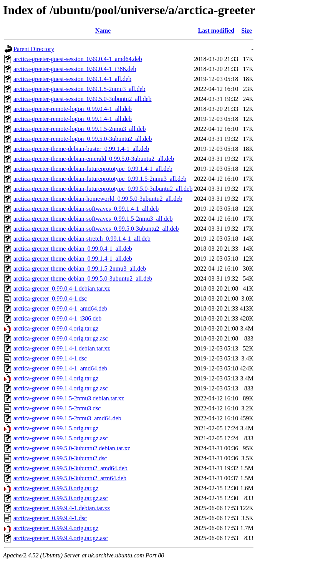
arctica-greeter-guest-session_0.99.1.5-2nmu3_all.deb (79, 89)
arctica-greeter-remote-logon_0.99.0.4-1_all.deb (72, 109)
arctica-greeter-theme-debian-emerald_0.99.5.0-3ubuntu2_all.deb (93, 158)
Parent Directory (33, 49)
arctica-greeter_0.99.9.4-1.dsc (50, 518)
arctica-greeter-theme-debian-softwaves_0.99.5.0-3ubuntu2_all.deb (96, 228)
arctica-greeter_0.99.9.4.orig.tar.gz (55, 528)
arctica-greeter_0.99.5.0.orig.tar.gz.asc (60, 498)
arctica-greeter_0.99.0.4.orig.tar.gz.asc (60, 338)
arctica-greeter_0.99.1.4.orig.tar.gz (55, 378)
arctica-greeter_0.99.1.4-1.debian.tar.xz (61, 348)
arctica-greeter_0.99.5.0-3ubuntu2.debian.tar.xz (71, 448)
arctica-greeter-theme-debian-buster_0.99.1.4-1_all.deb (81, 148)
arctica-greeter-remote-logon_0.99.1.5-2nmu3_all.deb (79, 129)
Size (246, 30)
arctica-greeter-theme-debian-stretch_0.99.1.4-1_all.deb (82, 238)
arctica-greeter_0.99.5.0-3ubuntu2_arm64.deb (69, 478)
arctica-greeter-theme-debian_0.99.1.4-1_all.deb (72, 258)
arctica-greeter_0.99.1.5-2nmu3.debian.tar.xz (68, 398)
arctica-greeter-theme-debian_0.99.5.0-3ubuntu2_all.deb (82, 278)
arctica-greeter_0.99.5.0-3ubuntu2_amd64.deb (70, 468)
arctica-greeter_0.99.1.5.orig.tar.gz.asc (60, 438)
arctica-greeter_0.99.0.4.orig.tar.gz (55, 328)
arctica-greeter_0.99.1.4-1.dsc (50, 358)
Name (103, 30)
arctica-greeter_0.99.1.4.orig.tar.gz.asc (60, 388)
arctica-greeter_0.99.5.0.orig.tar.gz (55, 488)
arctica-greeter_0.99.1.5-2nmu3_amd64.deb (67, 418)
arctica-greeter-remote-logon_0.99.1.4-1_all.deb (72, 119)
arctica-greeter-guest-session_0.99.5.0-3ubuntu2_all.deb (82, 99)
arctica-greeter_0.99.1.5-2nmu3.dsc (57, 408)
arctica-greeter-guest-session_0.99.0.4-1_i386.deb (74, 69)
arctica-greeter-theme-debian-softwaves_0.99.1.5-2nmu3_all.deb (93, 218)
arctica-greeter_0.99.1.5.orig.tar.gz (55, 428)
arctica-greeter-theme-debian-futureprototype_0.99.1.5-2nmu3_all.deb (99, 178)
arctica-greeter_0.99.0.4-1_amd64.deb (60, 308)
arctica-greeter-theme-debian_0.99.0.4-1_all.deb (72, 248)
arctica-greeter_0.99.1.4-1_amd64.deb (60, 368)
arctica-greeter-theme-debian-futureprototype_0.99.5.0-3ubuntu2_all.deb (102, 188)
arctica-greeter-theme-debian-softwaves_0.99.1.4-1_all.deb (86, 208)
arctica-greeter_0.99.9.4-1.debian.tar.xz (61, 508)
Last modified (216, 30)
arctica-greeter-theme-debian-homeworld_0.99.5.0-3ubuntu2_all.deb (97, 198)
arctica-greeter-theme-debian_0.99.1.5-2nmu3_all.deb (79, 268)
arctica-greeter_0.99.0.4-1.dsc (50, 298)
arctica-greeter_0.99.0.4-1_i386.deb (57, 318)
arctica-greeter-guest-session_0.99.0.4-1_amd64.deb (77, 59)
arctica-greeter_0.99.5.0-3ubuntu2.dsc (60, 458)
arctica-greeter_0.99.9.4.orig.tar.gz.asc (60, 538)
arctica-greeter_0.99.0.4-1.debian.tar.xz (61, 288)
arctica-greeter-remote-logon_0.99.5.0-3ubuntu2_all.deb (82, 139)
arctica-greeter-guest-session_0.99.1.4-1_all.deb (72, 79)
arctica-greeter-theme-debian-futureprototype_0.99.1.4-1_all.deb (92, 168)
